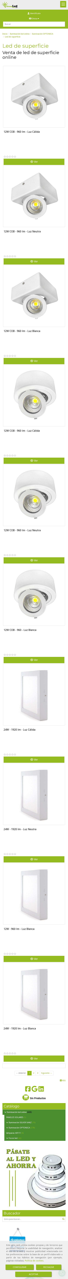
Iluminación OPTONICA (19, 924)
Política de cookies (34, 1260)
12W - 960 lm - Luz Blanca (19, 766)
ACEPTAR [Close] (33, 1274)
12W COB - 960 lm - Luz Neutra (22, 211)
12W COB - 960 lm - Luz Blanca (22, 290)
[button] (34, 13)
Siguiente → (46, 869)
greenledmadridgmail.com (36, 1193)
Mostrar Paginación (34, 862)
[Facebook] (28, 887)
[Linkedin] (41, 887)
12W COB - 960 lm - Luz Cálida (22, 131)
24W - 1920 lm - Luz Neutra (20, 686)
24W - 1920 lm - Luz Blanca (20, 845)
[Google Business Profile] (35, 887)
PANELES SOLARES (15, 914)
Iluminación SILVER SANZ (20, 919)
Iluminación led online (16, 908)
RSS (63, 877)
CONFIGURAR (19, 1267)
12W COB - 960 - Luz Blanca (20, 528)
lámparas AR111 (13, 929)
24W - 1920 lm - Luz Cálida (19, 607)
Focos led (13, 934)
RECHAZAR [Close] (48, 1267)
